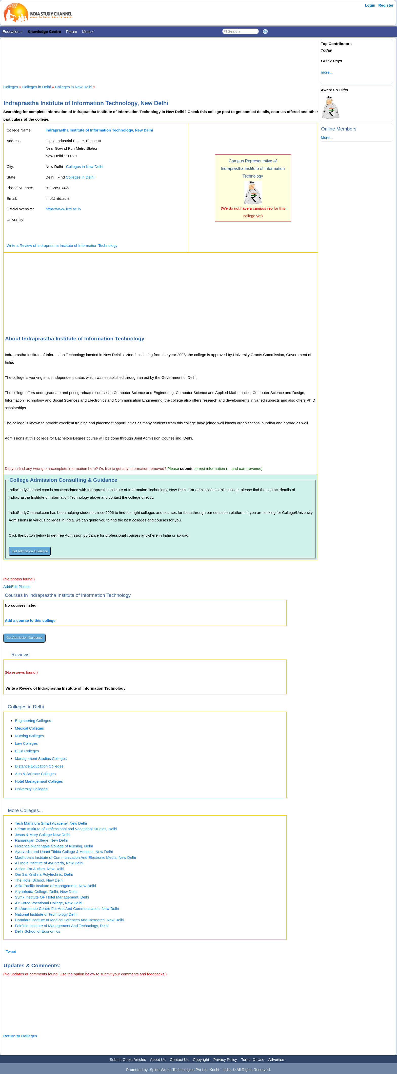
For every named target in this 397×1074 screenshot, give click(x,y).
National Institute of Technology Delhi (46, 914)
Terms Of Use (252, 1059)
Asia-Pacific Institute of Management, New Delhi (55, 886)
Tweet (11, 951)
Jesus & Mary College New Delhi (42, 834)
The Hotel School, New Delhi (39, 880)
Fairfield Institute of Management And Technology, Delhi (62, 926)
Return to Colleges (20, 1036)
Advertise (276, 1059)
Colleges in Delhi (36, 87)
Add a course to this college (30, 620)
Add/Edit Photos (17, 586)
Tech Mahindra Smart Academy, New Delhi (51, 823)
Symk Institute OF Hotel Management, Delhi (52, 897)
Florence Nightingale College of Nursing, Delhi (54, 846)
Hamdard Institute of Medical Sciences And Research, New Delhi (69, 920)
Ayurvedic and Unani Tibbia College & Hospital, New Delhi (64, 851)
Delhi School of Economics (37, 931)
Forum (71, 31)
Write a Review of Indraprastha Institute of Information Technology (62, 245)
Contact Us (179, 1059)
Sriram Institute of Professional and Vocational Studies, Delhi (66, 829)
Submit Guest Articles (128, 1059)
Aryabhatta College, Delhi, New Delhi (46, 891)
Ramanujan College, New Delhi (41, 840)
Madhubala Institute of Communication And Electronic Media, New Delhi (75, 857)
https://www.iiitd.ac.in (63, 209)
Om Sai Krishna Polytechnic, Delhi (44, 874)
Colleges (10, 87)
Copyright (201, 1059)
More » (88, 31)
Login (370, 5)
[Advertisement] (161, 56)
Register (385, 5)
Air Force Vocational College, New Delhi (48, 903)
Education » (13, 31)
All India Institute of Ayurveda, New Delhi (49, 863)
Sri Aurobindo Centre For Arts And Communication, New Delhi (67, 908)
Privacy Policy (225, 1059)
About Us (158, 1059)
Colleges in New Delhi (73, 87)
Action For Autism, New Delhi (39, 869)
